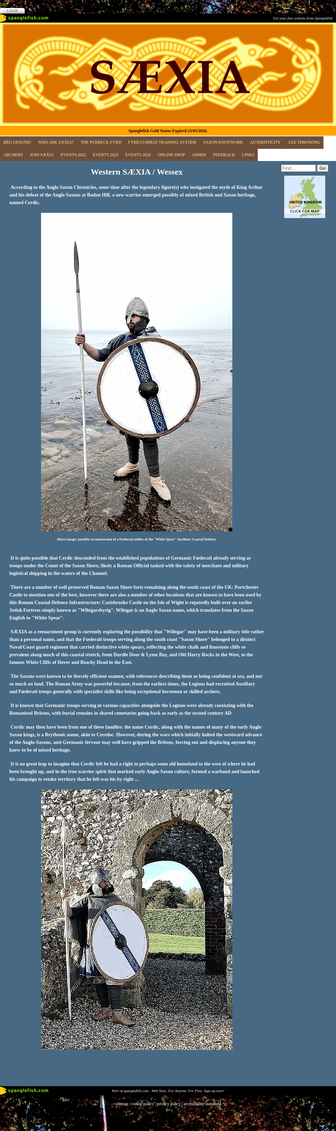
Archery (13, 154)
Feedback (224, 154)
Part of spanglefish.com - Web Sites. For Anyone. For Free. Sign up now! (168, 1091)
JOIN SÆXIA (42, 154)
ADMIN (199, 154)
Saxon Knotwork (223, 142)
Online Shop (171, 154)
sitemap (121, 1103)
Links (248, 154)
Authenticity (265, 142)
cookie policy (142, 1103)
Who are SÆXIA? (56, 142)
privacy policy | (170, 1103)
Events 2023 (105, 154)
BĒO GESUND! (17, 142)
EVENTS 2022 (73, 154)
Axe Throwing (304, 142)
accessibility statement (202, 1103)
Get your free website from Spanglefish (303, 18)
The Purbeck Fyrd (101, 142)
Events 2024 (138, 154)
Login (12, 11)
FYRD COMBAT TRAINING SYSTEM (162, 142)
